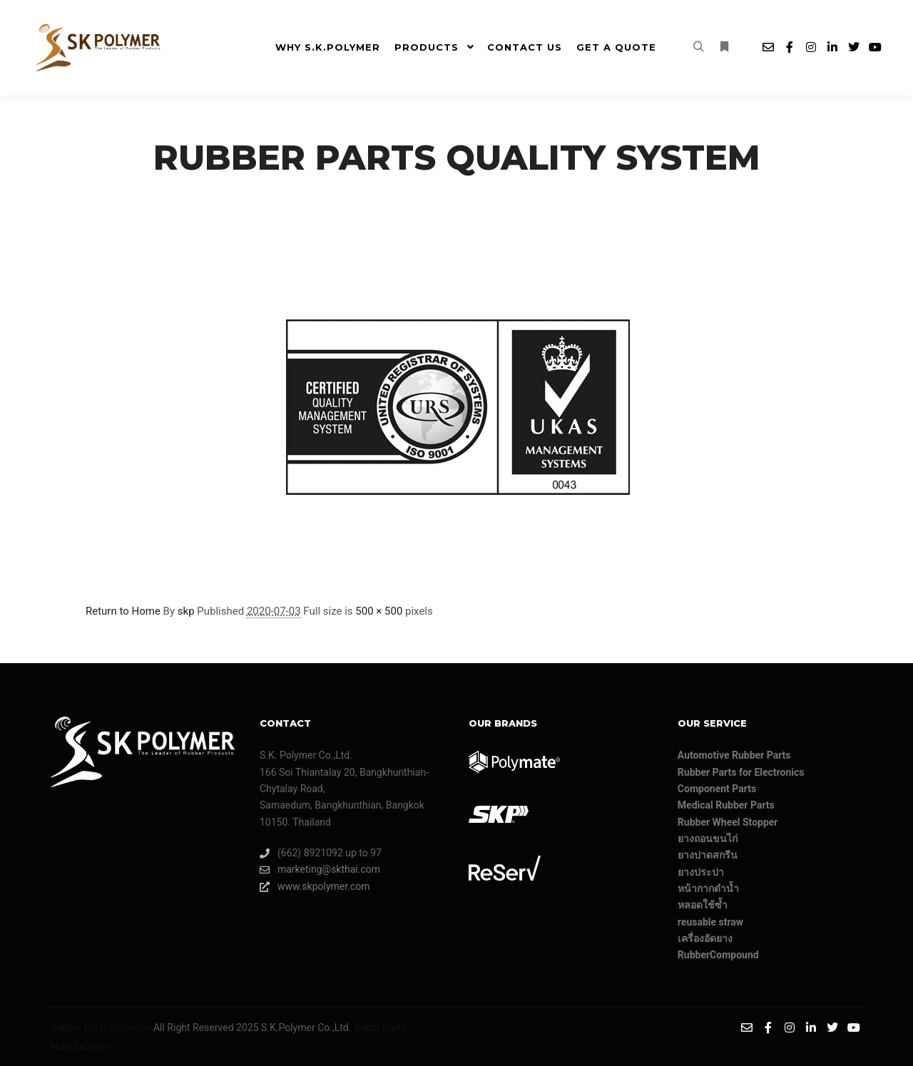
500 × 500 (378, 611)
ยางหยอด (130, 1027)
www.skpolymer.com (315, 886)
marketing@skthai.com (320, 869)
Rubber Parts (79, 1027)
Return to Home (123, 611)
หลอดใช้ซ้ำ (703, 905)
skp (186, 611)
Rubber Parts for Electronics (741, 772)
